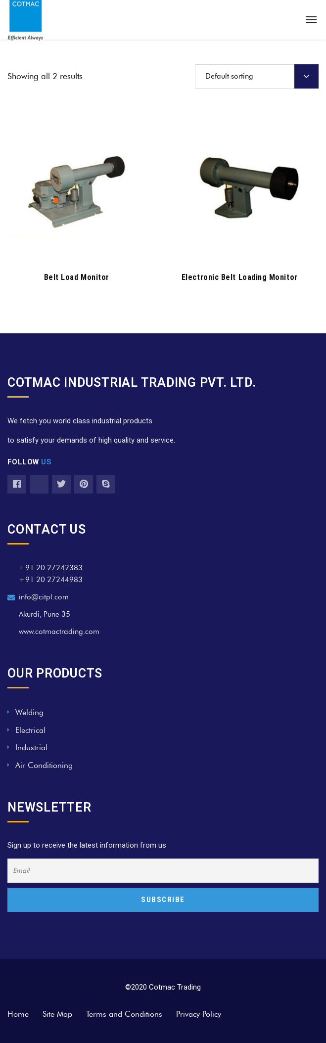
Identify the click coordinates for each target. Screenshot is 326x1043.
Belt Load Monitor (76, 277)
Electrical (30, 730)
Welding (29, 712)
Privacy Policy (198, 1014)
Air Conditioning (44, 765)
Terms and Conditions (124, 1014)
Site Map (57, 1014)
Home (18, 1014)
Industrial (31, 747)
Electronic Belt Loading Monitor (240, 277)
